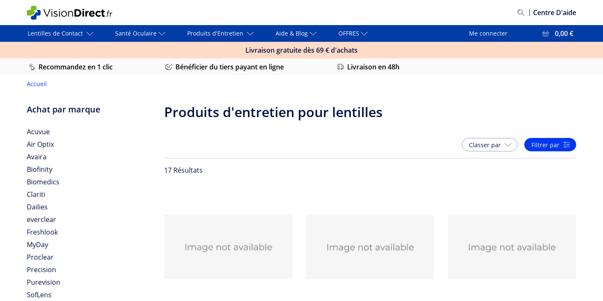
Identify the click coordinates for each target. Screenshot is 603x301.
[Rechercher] (521, 13)
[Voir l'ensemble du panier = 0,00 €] (557, 33)
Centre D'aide (554, 12)
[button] (490, 144)
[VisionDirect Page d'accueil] (76, 13)
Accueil (37, 84)
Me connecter (488, 33)
